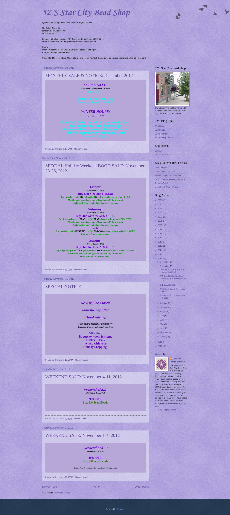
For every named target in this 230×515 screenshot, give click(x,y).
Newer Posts (50, 486)
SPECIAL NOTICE (63, 286)
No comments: (80, 149)
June (162, 320)
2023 (160, 212)
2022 (160, 217)
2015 (160, 246)
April (162, 328)
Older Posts (142, 486)
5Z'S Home (160, 126)
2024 (160, 208)
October (164, 303)
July (162, 316)
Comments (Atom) (62, 493)
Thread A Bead (161, 183)
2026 (160, 200)
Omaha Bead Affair (163, 154)
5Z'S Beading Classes (164, 137)
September (165, 307)
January (164, 336)
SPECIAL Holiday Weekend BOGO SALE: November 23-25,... (173, 278)
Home (96, 486)
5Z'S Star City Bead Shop (85, 13)
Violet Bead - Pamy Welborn (167, 187)
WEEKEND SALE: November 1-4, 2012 (82, 435)
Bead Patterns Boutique (165, 172)
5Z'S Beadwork (161, 134)
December (165, 262)
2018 (160, 233)
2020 (160, 225)
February (164, 332)
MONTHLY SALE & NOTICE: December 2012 (89, 75)
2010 (160, 346)
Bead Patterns (161, 168)
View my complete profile (165, 410)
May (162, 324)
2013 (160, 254)
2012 (160, 258)
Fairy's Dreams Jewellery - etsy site (170, 179)
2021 (160, 221)
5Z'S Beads (160, 130)
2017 (160, 237)
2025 (160, 204)
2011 (160, 342)
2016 (160, 242)
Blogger (120, 509)
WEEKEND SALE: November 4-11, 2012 (83, 376)
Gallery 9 (159, 151)
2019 (160, 229)
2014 (160, 250)
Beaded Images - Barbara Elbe (168, 175)
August (163, 311)
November (165, 266)
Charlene (177, 359)
